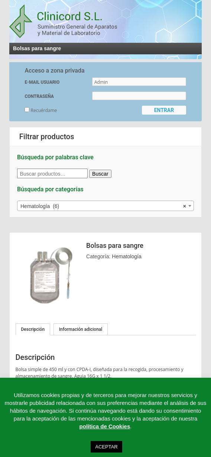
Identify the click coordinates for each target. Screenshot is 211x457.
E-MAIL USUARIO (42, 82)
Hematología (126, 256)
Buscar (100, 174)
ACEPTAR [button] (106, 447)
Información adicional (81, 329)
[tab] (33, 329)
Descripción (33, 329)
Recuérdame (41, 110)
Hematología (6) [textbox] (103, 206)
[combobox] (105, 206)
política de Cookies (104, 426)
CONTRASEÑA (39, 96)
